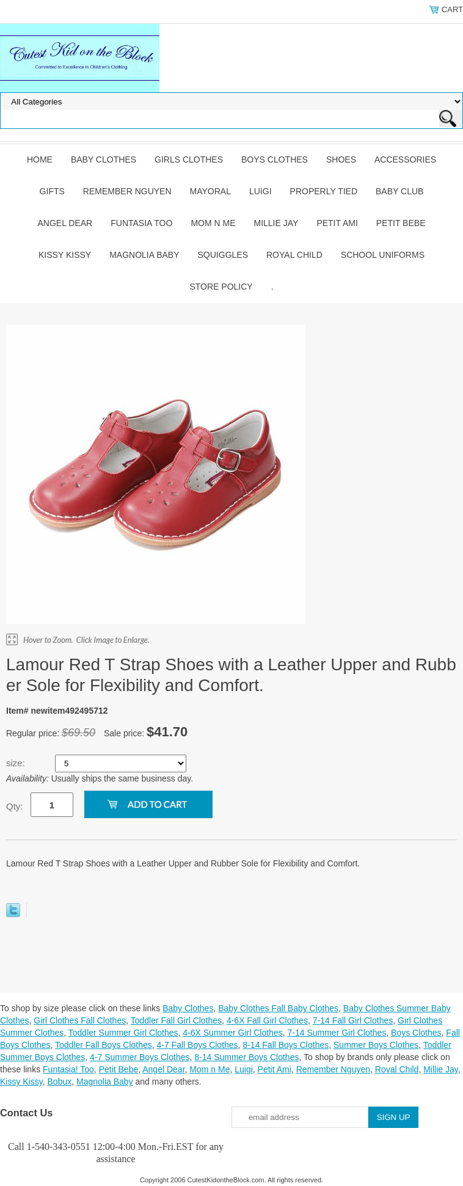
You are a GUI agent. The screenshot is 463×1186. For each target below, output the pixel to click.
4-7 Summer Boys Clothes (139, 1057)
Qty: (14, 806)
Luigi (260, 191)
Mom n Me (213, 223)
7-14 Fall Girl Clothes (353, 1020)
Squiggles (223, 255)
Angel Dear (65, 223)
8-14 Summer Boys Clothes (246, 1057)
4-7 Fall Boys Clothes (197, 1045)
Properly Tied (323, 191)
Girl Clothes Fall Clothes (80, 1020)
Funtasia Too (141, 223)
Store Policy (220, 286)
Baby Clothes (103, 159)
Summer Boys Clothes (376, 1045)
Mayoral (210, 191)
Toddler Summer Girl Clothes (123, 1033)
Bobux (60, 1081)
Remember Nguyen (127, 191)
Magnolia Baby (144, 255)
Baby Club (399, 191)
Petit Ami (336, 223)
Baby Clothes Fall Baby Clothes (278, 1008)
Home (40, 159)
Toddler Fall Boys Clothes (103, 1045)
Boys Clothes (274, 159)
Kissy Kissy (64, 255)
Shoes (341, 159)
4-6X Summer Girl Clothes (232, 1033)
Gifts (52, 191)
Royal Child (294, 255)
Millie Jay (275, 223)
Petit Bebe (401, 223)
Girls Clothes (189, 159)
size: (16, 763)
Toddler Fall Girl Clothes (176, 1020)
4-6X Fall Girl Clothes (267, 1020)
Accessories (405, 159)
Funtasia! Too (68, 1069)
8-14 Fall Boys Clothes (285, 1045)
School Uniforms (383, 255)
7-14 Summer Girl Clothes (336, 1033)
